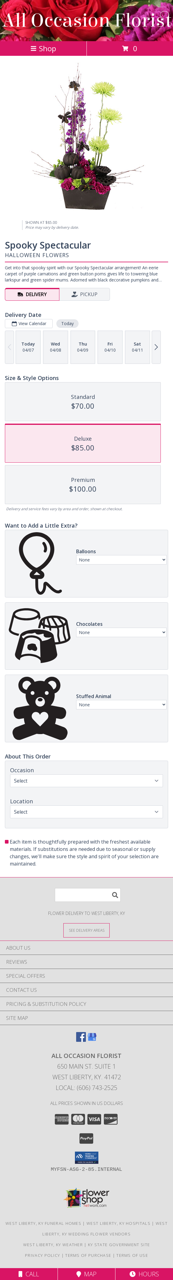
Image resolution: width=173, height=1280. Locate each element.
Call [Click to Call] (29, 1274)
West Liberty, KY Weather (53, 1244)
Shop (43, 48)
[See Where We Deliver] (86, 930)
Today (67, 323)
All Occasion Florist (86, 20)
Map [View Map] (86, 1274)
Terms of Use (132, 1255)
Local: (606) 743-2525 (86, 1088)
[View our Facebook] (81, 1039)
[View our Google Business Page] (92, 1039)
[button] (86, 1158)
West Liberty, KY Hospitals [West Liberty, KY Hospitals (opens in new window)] (118, 1223)
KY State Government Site (119, 1244)
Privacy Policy (42, 1255)
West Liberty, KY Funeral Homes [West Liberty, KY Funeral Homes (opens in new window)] (43, 1223)
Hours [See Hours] (144, 1274)
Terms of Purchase (88, 1255)
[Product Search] (88, 895)
